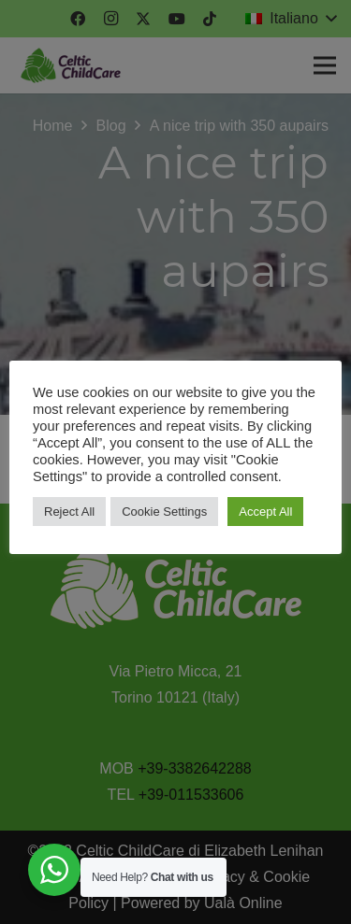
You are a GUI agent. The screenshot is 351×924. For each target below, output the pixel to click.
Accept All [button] (265, 512)
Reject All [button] (69, 512)
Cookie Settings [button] (164, 512)
